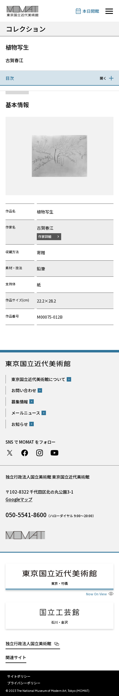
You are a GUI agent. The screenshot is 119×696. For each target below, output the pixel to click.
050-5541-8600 (26, 514)
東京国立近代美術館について (38, 379)
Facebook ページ (24, 452)
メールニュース (25, 413)
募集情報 (19, 402)
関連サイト (16, 657)
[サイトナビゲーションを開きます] (109, 11)
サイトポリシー (18, 676)
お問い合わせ (23, 390)
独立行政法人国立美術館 (28, 643)
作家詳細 (44, 236)
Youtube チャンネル (54, 452)
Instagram (39, 452)
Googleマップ (19, 499)
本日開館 (90, 11)
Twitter (10, 452)
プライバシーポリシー (23, 682)
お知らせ (19, 424)
